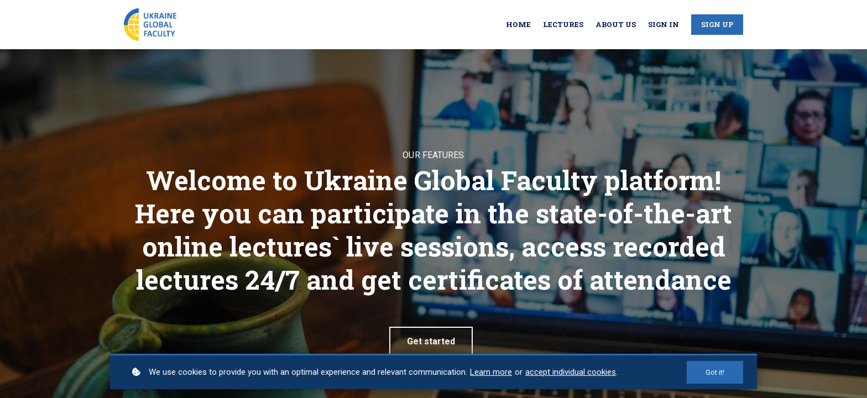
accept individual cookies (570, 372)
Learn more (491, 372)
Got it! (715, 372)
